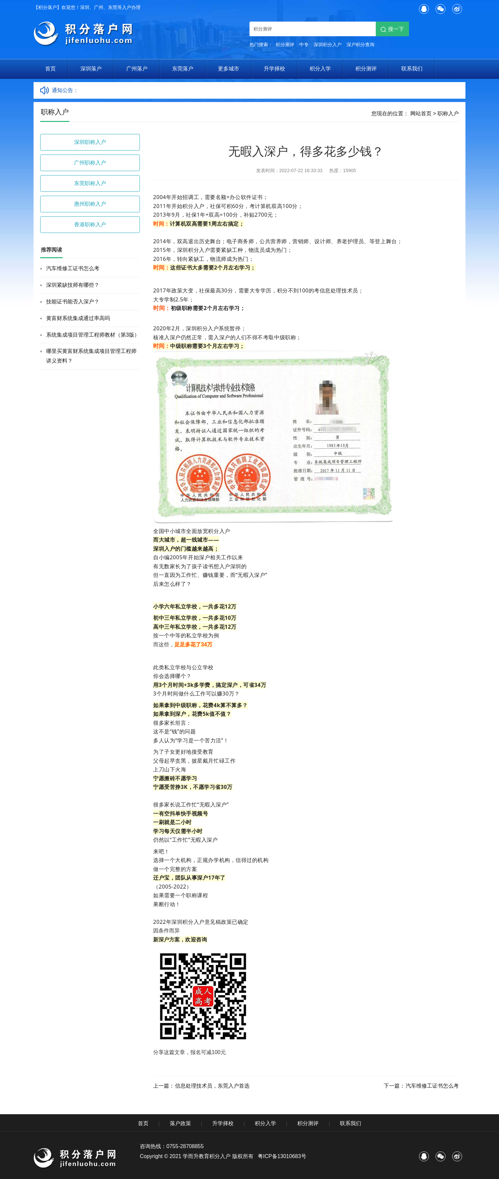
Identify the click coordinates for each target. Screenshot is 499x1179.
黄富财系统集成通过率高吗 (78, 318)
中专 (304, 44)
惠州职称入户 (90, 204)
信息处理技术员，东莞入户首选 (212, 1086)
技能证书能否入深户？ (72, 301)
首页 (50, 68)
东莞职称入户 (90, 183)
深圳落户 (91, 68)
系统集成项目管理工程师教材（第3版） (93, 335)
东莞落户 (182, 68)
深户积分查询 (360, 44)
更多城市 (228, 68)
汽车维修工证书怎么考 (72, 268)
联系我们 (412, 68)
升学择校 (274, 68)
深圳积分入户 (328, 44)
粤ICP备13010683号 (282, 1156)
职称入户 (448, 113)
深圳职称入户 (90, 142)
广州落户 (137, 68)
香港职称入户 (90, 224)
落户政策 (180, 1123)
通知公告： (65, 90)
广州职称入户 (90, 162)
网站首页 (421, 113)
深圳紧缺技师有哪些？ (72, 285)
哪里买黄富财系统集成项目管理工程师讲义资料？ (91, 356)
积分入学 (320, 68)
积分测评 (285, 44)
